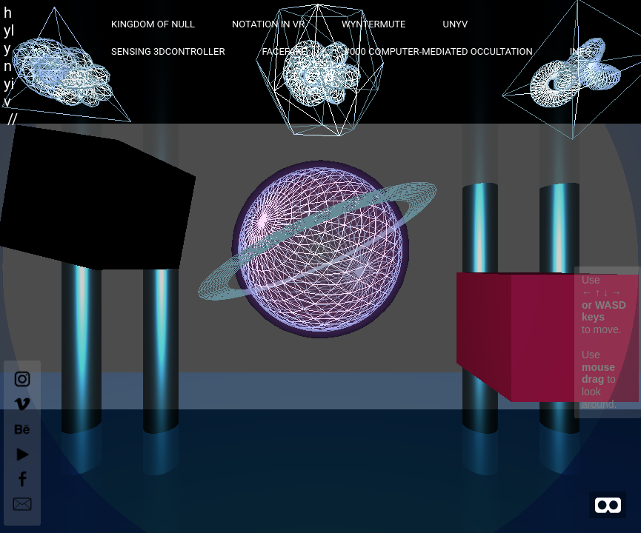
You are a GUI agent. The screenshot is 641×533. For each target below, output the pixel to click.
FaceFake (284, 51)
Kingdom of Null (153, 24)
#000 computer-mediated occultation (438, 51)
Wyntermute (374, 24)
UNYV (455, 24)
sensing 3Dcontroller (168, 51)
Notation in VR (268, 24)
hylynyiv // (11, 66)
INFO (580, 51)
